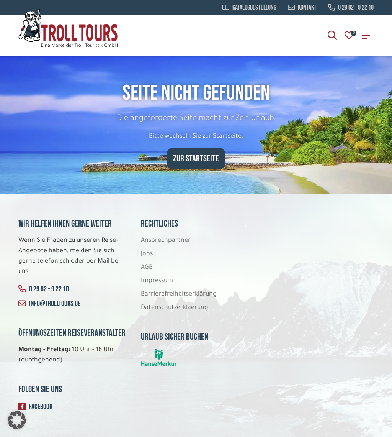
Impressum (157, 281)
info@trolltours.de (49, 303)
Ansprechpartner (166, 240)
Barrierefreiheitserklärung (179, 294)
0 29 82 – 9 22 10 (351, 7)
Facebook (35, 406)
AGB (147, 267)
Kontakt (302, 7)
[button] (17, 420)
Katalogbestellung (249, 7)
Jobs (147, 254)
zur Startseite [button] (196, 158)
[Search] (332, 35)
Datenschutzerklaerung (174, 307)
